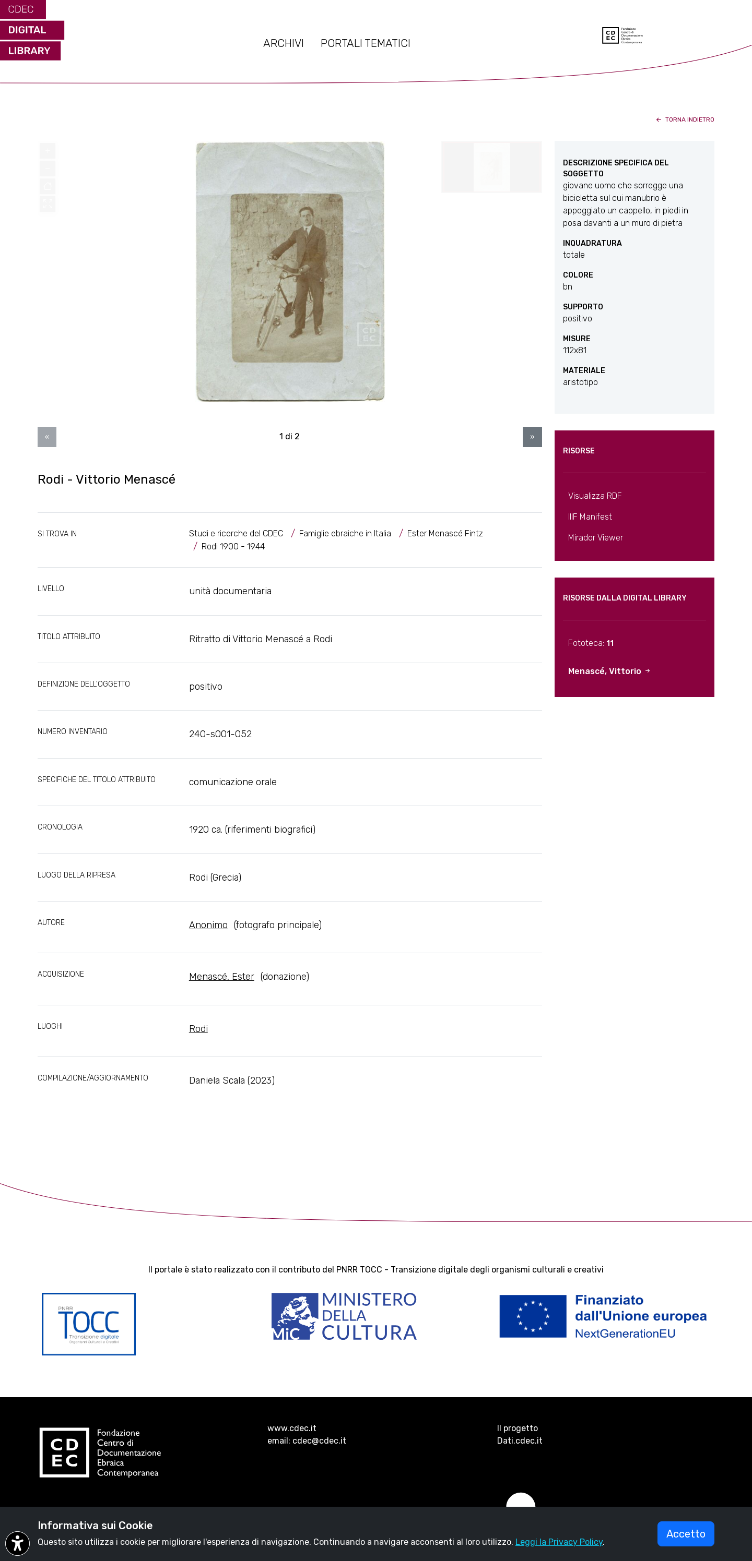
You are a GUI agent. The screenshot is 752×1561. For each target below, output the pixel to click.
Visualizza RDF (595, 496)
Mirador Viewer (595, 538)
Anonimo (208, 925)
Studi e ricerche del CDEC (236, 533)
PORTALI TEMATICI (365, 43)
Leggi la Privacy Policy (559, 1542)
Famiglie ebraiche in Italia (345, 533)
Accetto (686, 1534)
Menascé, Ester (221, 976)
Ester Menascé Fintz (445, 533)
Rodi (198, 1029)
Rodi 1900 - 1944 (233, 546)
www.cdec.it (291, 1428)
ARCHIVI (283, 43)
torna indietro (684, 119)
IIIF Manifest (590, 517)
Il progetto (517, 1428)
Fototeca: (591, 643)
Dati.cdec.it (520, 1441)
